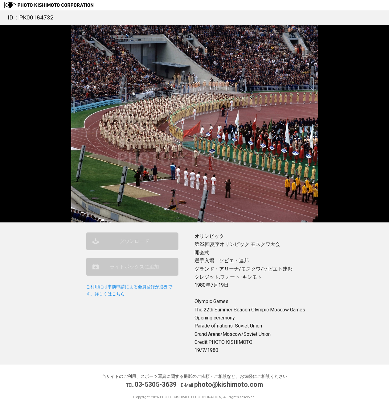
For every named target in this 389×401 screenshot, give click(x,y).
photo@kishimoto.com (228, 384)
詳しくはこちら (110, 294)
